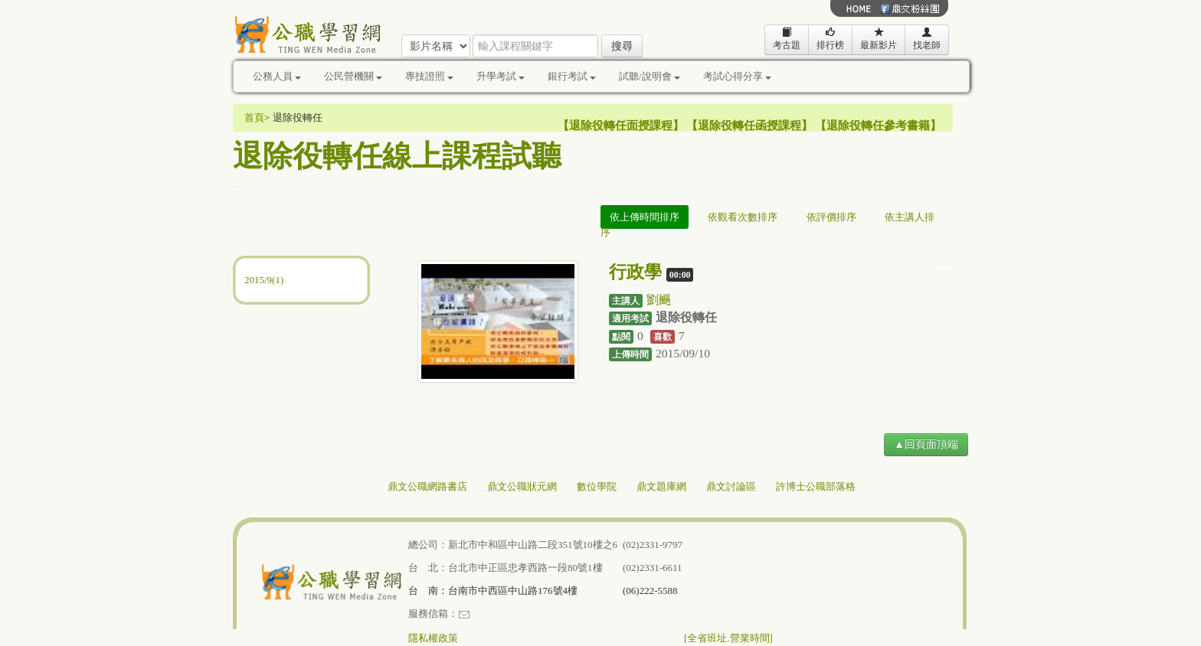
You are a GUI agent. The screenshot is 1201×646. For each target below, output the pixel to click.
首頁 (254, 117)
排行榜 (830, 39)
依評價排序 (831, 217)
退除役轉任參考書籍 (878, 125)
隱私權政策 (433, 638)
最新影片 (878, 39)
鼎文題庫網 (661, 486)
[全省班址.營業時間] (728, 638)
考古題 (786, 39)
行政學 (635, 272)
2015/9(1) (263, 279)
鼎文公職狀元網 (522, 486)
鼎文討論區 (731, 486)
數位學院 (597, 486)
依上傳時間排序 (644, 217)
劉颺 (658, 299)
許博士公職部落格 (816, 486)
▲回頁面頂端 (926, 444)
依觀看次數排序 (742, 217)
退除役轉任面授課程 (620, 125)
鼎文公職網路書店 (427, 486)
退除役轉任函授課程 (749, 125)
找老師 (927, 39)
